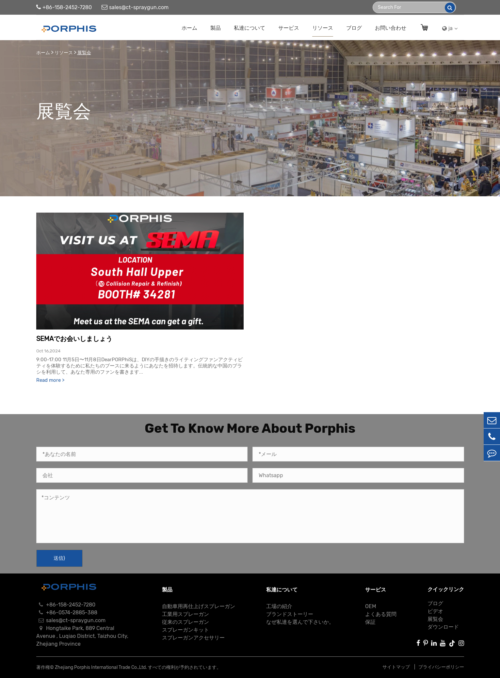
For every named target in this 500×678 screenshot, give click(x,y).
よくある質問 (380, 614)
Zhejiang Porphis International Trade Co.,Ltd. (101, 667)
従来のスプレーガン (185, 622)
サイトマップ (396, 667)
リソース (322, 28)
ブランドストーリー (289, 614)
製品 (215, 28)
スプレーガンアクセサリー (193, 638)
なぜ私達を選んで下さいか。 (300, 622)
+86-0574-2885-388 (66, 612)
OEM (370, 606)
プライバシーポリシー (441, 667)
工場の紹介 (279, 606)
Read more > (50, 380)
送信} (59, 558)
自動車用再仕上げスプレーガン (198, 606)
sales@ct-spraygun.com (135, 7)
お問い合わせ (390, 28)
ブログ (354, 28)
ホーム (189, 28)
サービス (288, 28)
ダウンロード (443, 627)
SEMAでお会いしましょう (74, 339)
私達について (249, 28)
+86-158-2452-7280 (64, 7)
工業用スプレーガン (185, 614)
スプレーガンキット (185, 630)
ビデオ (435, 611)
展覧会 (84, 53)
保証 (370, 622)
